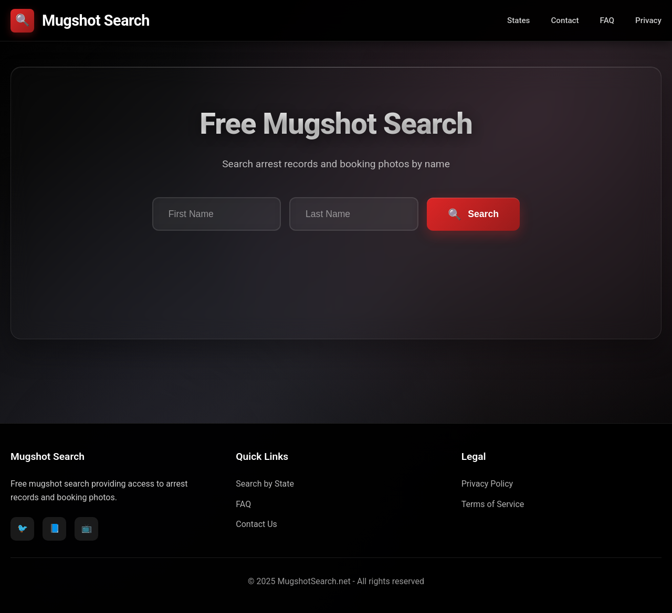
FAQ (607, 20)
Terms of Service (492, 504)
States (518, 20)
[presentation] (336, 268)
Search (473, 214)
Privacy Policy (487, 484)
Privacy (648, 20)
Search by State (265, 484)
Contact (565, 20)
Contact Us (256, 524)
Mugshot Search (80, 21)
